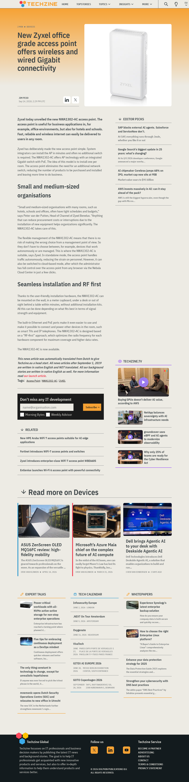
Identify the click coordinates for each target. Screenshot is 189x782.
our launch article (35, 376)
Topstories (83, 4)
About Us (144, 756)
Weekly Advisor (61, 414)
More (145, 4)
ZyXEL (62, 380)
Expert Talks (35, 594)
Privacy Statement (150, 768)
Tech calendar (90, 594)
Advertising (146, 752)
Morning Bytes (35, 414)
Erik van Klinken (30, 572)
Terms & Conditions (150, 764)
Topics (103, 4)
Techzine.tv (132, 361)
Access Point (33, 380)
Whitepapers (142, 594)
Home (65, 4)
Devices (31, 26)
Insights (124, 4)
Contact (143, 760)
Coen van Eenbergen (136, 572)
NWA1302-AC (49, 380)
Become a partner (149, 748)
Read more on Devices (63, 492)
